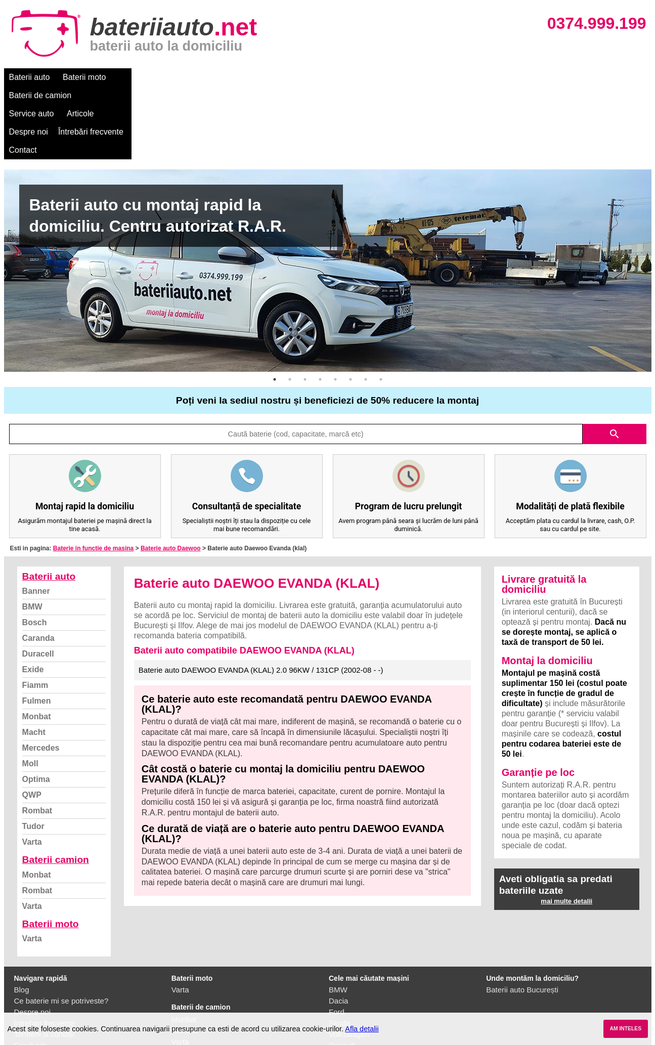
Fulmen (36, 628)
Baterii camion (55, 787)
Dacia (338, 928)
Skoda (340, 950)
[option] (327, 198)
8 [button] (381, 306)
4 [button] (320, 306)
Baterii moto (84, 77)
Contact (433, 77)
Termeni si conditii (44, 961)
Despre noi (311, 77)
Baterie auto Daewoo (171, 475)
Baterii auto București (522, 916)
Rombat (37, 737)
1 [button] (275, 306)
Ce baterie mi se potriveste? (61, 928)
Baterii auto (29, 77)
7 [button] (366, 306)
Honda (340, 1006)
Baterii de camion (150, 77)
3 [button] (305, 306)
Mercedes (41, 675)
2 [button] (290, 306)
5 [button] (335, 306)
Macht (34, 659)
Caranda (38, 565)
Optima (36, 706)
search (614, 361)
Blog (21, 916)
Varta (32, 769)
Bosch (34, 549)
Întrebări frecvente (374, 77)
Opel (337, 994)
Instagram (31, 983)
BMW (32, 534)
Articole (265, 77)
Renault (342, 972)
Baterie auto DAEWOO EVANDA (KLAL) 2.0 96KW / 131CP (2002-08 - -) (261, 597)
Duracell (38, 581)
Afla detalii (361, 1029)
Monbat (36, 643)
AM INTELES (625, 1028)
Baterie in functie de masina (93, 475)
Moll (30, 690)
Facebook (31, 972)
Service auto (216, 77)
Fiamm (35, 612)
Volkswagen (349, 961)
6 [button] (350, 306)
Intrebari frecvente (44, 950)
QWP (31, 722)
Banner (36, 518)
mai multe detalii (566, 828)
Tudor (33, 753)
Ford (336, 939)
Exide (33, 596)
